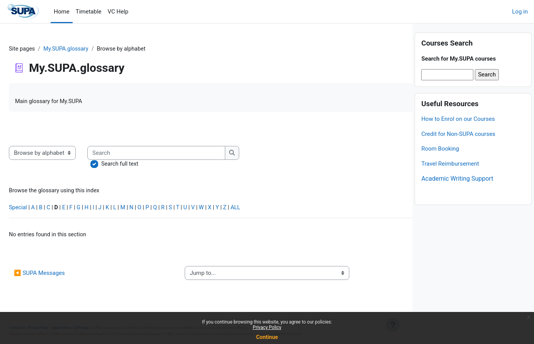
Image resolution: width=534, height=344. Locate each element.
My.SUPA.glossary (86, 49)
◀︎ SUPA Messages (57, 275)
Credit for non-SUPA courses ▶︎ (351, 275)
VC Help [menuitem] (118, 11)
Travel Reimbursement (450, 179)
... (389, 129)
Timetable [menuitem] (89, 11)
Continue (267, 337)
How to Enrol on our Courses (458, 135)
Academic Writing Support (457, 194)
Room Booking (440, 164)
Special (36, 209)
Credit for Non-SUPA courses (458, 150)
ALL (262, 209)
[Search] (175, 154)
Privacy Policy (267, 327)
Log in (520, 11)
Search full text (139, 165)
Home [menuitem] (61, 11)
